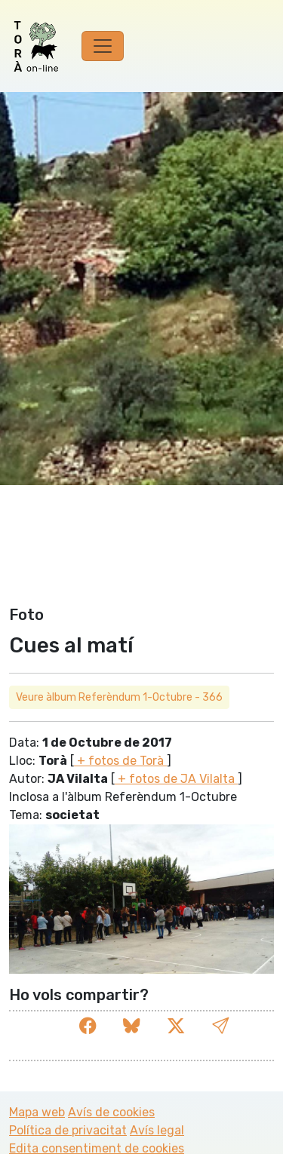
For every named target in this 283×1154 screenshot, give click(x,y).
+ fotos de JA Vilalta (176, 779)
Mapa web (37, 1112)
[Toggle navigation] (103, 46)
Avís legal (157, 1130)
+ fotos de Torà (120, 760)
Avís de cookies (111, 1112)
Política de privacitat (68, 1130)
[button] (220, 1026)
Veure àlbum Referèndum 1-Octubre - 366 (119, 697)
